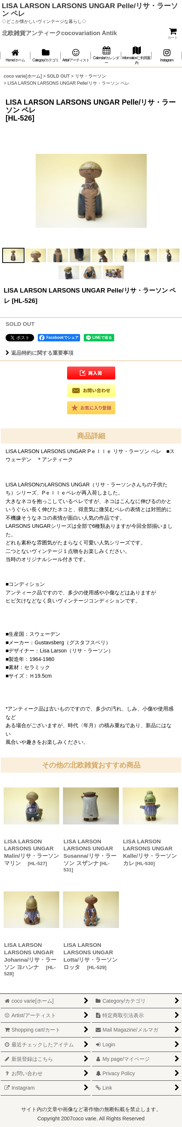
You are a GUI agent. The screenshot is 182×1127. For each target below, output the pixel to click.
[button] (13, 255)
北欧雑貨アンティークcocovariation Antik (59, 33)
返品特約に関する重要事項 (39, 353)
